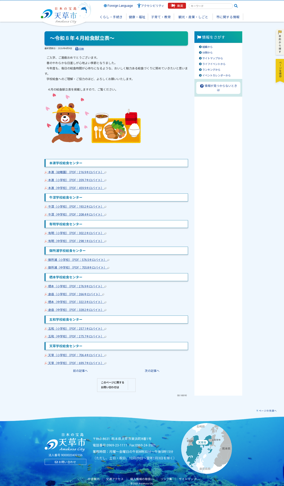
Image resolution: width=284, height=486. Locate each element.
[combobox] (211, 6)
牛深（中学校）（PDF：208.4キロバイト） (75, 214)
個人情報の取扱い (142, 479)
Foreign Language (118, 6)
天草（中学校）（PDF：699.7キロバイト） (75, 363)
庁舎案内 (94, 479)
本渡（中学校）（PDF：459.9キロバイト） (75, 188)
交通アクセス (115, 479)
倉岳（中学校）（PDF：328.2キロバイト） (75, 310)
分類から (207, 52)
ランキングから (211, 69)
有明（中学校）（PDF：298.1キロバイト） (75, 241)
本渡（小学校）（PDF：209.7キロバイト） (75, 180)
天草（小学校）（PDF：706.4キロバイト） (75, 355)
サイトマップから (212, 58)
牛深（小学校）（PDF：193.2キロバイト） (75, 206)
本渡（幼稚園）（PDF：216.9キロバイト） (75, 172)
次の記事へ (152, 371)
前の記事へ (80, 371)
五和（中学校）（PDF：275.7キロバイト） (75, 336)
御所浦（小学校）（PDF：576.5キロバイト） (77, 260)
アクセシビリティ (152, 6)
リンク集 (166, 479)
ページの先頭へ (268, 410)
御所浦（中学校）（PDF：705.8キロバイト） (77, 267)
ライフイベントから (214, 64)
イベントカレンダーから (216, 75)
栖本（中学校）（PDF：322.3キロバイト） (75, 302)
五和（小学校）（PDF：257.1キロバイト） (75, 328)
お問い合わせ (65, 462)
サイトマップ (187, 479)
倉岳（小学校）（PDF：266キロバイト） (74, 294)
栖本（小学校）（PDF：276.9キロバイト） (75, 286)
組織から (207, 47)
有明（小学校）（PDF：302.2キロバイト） (75, 233)
